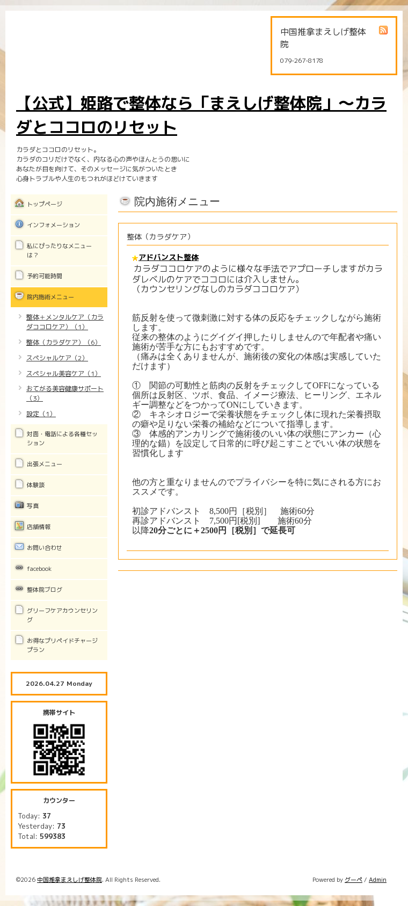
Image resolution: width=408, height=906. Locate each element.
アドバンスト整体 (169, 257)
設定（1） (41, 413)
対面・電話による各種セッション (62, 438)
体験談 (36, 485)
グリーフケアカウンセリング (62, 615)
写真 (33, 506)
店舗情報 (38, 527)
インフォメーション (53, 225)
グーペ (353, 879)
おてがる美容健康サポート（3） (65, 393)
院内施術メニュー (50, 297)
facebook (39, 568)
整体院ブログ (44, 589)
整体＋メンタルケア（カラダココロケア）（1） (65, 322)
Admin (378, 879)
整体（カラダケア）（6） (63, 342)
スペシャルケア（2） (57, 358)
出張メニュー (44, 464)
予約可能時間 (44, 276)
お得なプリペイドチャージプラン (62, 645)
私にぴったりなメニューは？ (59, 250)
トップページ (44, 204)
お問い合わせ (44, 547)
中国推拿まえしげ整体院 (69, 879)
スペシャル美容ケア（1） (63, 373)
